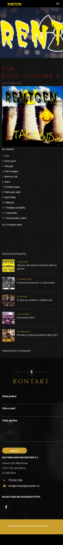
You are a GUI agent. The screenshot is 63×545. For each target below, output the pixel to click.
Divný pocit (10, 161)
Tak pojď (8, 166)
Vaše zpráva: (10, 420)
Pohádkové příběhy (15, 207)
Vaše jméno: (9, 396)
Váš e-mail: (9, 408)
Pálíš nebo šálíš (12, 192)
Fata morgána (11, 171)
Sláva (7, 181)
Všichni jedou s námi (16, 218)
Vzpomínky (11, 213)
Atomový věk (11, 176)
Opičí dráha (10, 197)
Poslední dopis (12, 187)
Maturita (10, 202)
